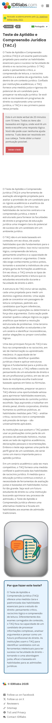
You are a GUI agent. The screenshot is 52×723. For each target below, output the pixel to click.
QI (18, 26)
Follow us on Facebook (20, 694)
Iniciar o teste (14, 150)
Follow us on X (15, 699)
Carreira (9, 26)
